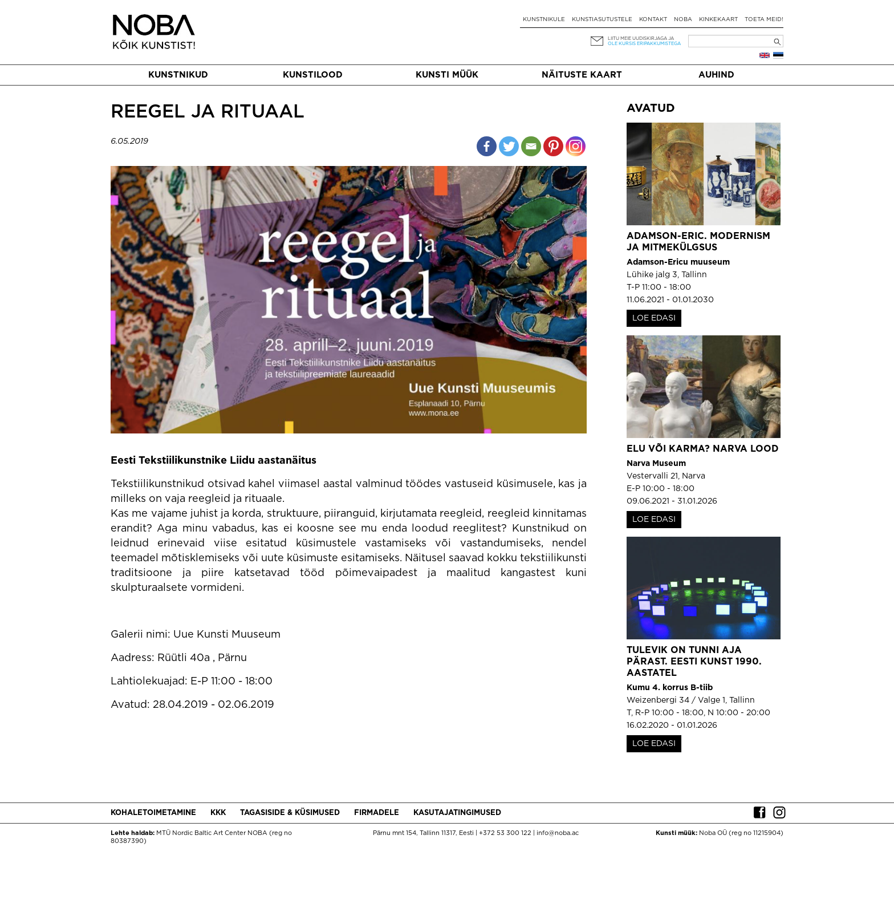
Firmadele (376, 813)
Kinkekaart (718, 19)
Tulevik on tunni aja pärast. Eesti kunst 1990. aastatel (694, 662)
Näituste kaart (582, 75)
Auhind (716, 75)
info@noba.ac (558, 833)
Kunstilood (313, 75)
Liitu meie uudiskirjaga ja (641, 38)
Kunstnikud (178, 75)
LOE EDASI (654, 318)
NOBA (683, 19)
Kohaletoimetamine (153, 813)
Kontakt (653, 19)
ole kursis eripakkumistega (644, 44)
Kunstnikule (544, 19)
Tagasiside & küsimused (290, 813)
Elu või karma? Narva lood (703, 449)
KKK (218, 813)
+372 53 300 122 (505, 833)
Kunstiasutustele (602, 19)
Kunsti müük (447, 75)
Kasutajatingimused (457, 813)
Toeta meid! (764, 19)
